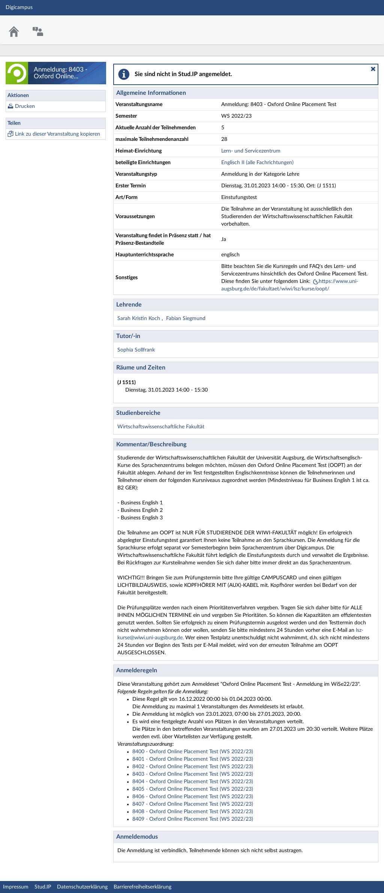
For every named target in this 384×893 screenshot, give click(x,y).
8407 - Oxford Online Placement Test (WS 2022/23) (192, 804)
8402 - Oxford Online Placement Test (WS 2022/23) (192, 766)
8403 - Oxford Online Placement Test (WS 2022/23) (192, 774)
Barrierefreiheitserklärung (142, 887)
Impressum (15, 887)
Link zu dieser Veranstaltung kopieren (57, 134)
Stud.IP (42, 887)
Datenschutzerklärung (82, 887)
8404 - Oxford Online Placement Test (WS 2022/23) (192, 781)
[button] (373, 69)
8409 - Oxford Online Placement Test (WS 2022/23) (192, 819)
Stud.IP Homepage (355, 25)
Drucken (25, 106)
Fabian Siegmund (186, 318)
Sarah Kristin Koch (139, 318)
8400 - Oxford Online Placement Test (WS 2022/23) (192, 751)
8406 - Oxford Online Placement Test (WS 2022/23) (192, 796)
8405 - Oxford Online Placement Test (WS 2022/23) (192, 789)
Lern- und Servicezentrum (250, 151)
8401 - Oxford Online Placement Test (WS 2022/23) (192, 759)
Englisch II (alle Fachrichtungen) (257, 162)
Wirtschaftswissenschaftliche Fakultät (160, 426)
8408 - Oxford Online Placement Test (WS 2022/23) (192, 811)
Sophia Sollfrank (136, 350)
